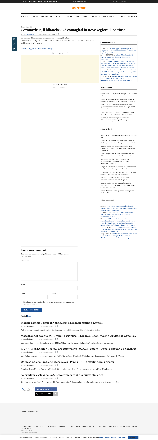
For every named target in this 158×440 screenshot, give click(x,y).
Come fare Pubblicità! (30, 412)
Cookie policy (125, 427)
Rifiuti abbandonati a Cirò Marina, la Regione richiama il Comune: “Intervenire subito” (117, 57)
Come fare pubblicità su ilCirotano (31, 1)
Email (23, 294)
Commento (26, 260)
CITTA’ (121, 16)
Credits (134, 427)
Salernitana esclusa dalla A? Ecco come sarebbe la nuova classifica (62, 375)
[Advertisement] (60, 69)
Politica (34, 16)
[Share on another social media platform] (14, 48)
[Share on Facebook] (14, 39)
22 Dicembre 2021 (46, 327)
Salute (86, 16)
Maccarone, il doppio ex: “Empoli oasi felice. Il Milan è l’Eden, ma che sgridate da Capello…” (79, 336)
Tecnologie (102, 427)
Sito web (54, 294)
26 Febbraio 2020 (45, 34)
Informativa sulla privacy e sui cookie (112, 437)
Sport (77, 16)
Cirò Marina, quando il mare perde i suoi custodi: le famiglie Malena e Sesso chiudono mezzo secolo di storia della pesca (119, 78)
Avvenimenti (46, 16)
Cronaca (24, 16)
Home (23, 27)
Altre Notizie (113, 427)
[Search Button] (136, 1)
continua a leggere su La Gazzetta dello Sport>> (38, 48)
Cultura (58, 16)
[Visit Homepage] (79, 8)
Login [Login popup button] (115, 1)
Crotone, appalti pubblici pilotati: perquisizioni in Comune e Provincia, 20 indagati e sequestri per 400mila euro (119, 51)
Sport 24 (29, 27)
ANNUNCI (132, 16)
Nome (24, 285)
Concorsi (68, 16)
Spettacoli (96, 16)
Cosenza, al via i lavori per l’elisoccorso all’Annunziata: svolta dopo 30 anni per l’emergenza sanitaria (115, 120)
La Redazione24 (28, 34)
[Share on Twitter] (14, 43)
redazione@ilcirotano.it (51, 1)
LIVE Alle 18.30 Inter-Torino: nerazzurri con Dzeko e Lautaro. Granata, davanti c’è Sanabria (78, 349)
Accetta (133, 437)
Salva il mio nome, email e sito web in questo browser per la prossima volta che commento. (48, 304)
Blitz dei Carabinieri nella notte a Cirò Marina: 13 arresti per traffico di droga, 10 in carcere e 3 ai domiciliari (119, 72)
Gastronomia (109, 16)
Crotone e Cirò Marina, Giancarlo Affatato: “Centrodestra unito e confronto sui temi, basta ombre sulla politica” (118, 185)
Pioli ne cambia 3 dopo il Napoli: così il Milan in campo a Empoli (62, 323)
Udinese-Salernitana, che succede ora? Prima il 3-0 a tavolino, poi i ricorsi (67, 362)
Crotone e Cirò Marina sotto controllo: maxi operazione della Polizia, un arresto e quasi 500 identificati (118, 107)
